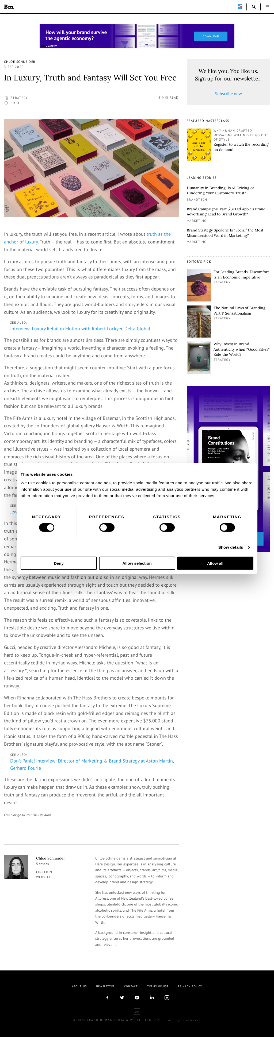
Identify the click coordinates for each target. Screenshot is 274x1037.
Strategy (19, 98)
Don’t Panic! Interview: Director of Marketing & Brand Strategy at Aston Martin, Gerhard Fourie (92, 764)
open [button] (267, 6)
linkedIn (152, 997)
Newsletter (105, 986)
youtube (137, 997)
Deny (59, 563)
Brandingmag (9, 6)
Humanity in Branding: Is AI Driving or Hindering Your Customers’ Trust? (220, 190)
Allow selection (136, 563)
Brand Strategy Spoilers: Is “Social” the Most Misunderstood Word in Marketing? (225, 233)
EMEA (15, 103)
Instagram (167, 997)
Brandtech (197, 200)
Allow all (215, 563)
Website (43, 877)
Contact (131, 986)
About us (79, 986)
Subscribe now (228, 93)
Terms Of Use (157, 986)
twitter (122, 997)
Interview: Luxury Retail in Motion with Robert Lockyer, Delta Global (80, 329)
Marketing (197, 221)
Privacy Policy (190, 986)
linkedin (44, 872)
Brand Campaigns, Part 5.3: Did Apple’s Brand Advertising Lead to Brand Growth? (226, 212)
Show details (230, 547)
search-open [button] (254, 6)
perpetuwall (240, 6)
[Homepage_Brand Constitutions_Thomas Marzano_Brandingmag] (137, 36)
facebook (107, 997)
